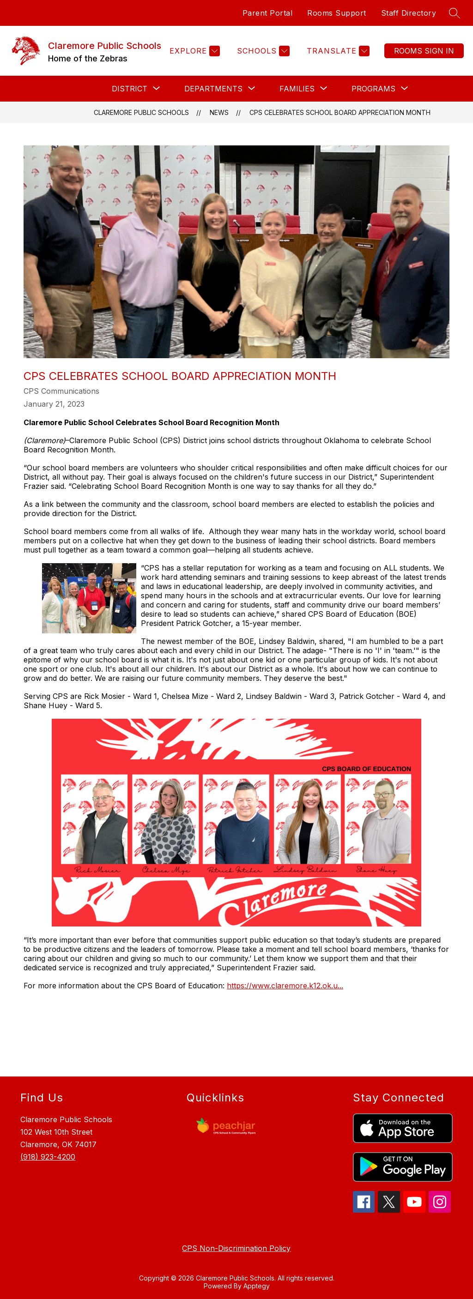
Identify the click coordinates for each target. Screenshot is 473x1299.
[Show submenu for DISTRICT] (129, 88)
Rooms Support (336, 13)
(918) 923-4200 (47, 1156)
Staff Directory (409, 13)
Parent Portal (268, 13)
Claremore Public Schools (141, 112)
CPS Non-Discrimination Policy (236, 1248)
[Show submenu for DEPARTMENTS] (213, 88)
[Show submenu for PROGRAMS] (373, 88)
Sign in (424, 50)
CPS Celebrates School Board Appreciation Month (340, 112)
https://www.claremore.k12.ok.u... (285, 985)
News (219, 112)
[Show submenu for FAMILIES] (297, 88)
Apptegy (256, 1286)
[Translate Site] (337, 51)
